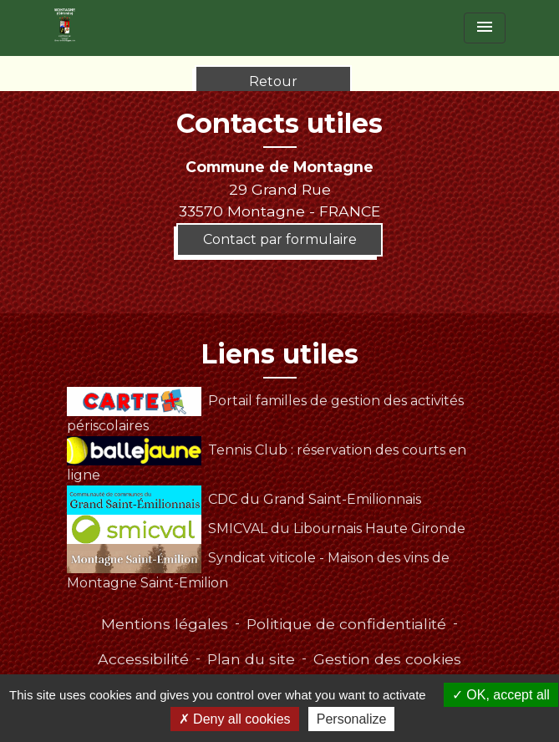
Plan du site (251, 659)
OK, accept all (501, 695)
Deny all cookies (235, 719)
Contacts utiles (279, 124)
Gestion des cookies (387, 659)
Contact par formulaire (280, 239)
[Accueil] (65, 25)
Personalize (352, 719)
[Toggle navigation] (485, 28)
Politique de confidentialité (346, 624)
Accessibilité (143, 659)
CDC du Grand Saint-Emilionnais (244, 499)
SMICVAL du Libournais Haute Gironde (266, 528)
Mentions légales (164, 624)
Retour (273, 81)
